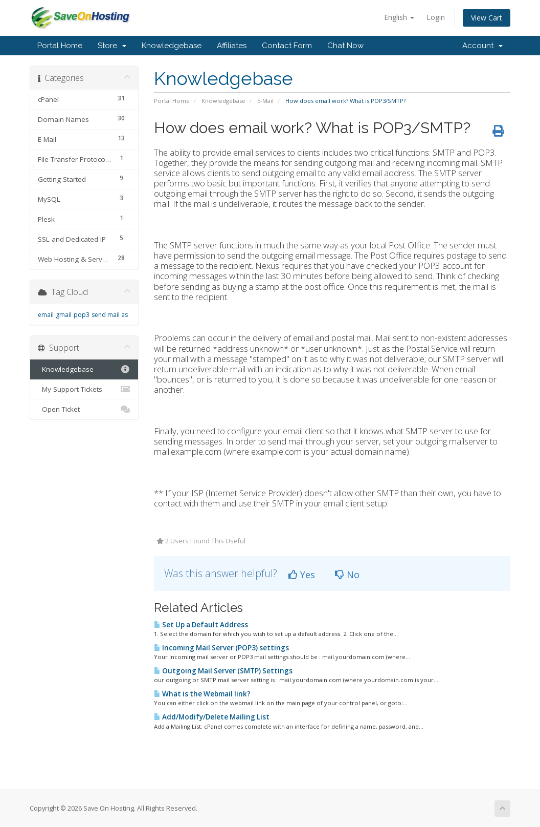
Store (112, 45)
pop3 (81, 314)
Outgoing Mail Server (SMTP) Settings (223, 670)
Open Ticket (84, 409)
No (347, 574)
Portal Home (59, 45)
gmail (64, 314)
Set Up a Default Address (201, 624)
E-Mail (265, 100)
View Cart (486, 18)
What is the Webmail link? (202, 693)
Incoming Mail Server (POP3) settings (221, 647)
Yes (301, 574)
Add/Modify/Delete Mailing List (211, 717)
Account (482, 45)
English (399, 17)
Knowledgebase (171, 45)
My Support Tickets (84, 389)
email (46, 314)
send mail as (110, 314)
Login (435, 17)
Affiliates (231, 45)
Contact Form (287, 45)
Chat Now (345, 45)
